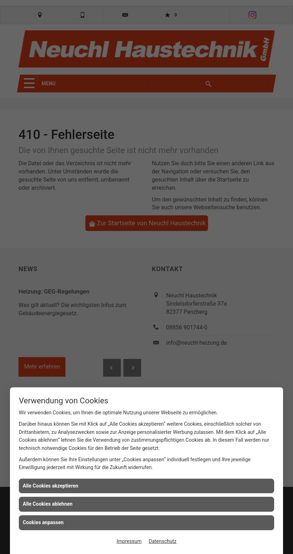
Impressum (129, 541)
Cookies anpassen (43, 522)
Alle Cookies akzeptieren (50, 486)
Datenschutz (162, 541)
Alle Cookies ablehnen (48, 504)
